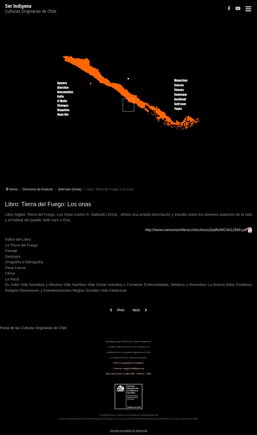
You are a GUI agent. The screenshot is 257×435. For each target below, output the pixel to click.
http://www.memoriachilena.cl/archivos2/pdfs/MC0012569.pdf (198, 230)
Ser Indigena (18, 6)
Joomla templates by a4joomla (128, 430)
